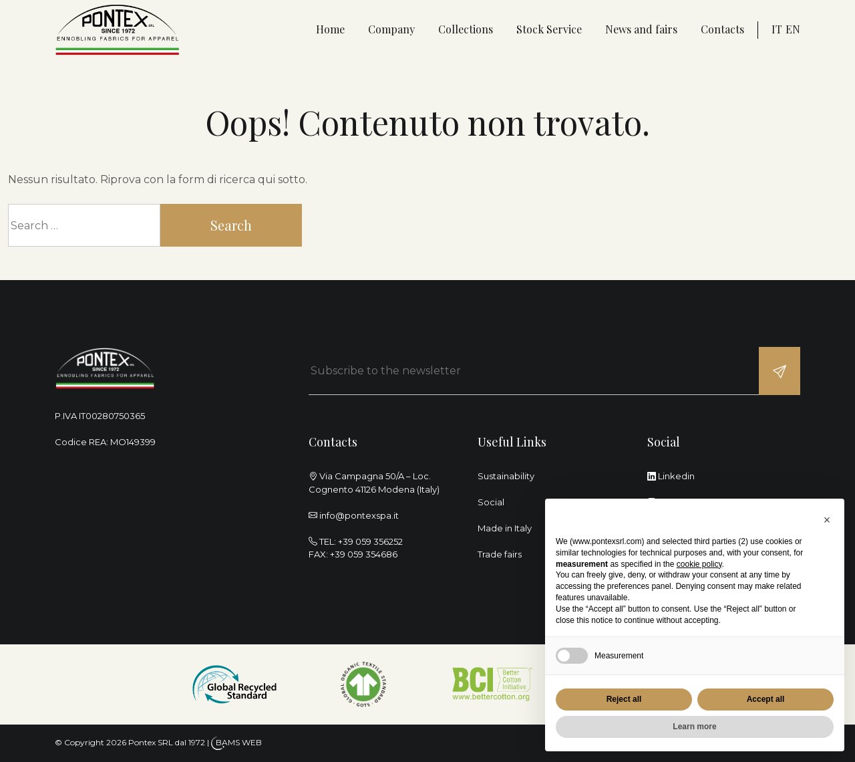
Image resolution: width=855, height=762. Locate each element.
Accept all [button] (766, 699)
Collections (465, 29)
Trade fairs (500, 554)
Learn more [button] (694, 726)
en (793, 29)
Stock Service (549, 29)
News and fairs (641, 29)
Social (491, 502)
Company (391, 29)
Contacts (722, 29)
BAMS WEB (239, 742)
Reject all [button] (624, 699)
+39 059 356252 (370, 541)
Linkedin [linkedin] (671, 476)
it (777, 29)
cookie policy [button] (699, 564)
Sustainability (506, 476)
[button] (827, 520)
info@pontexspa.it (359, 515)
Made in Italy (505, 528)
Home (330, 29)
